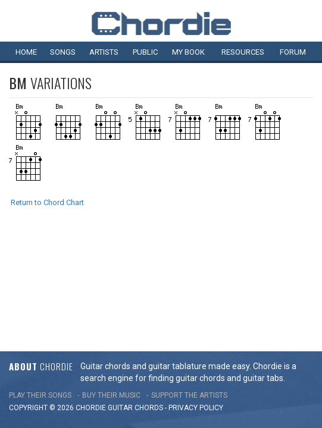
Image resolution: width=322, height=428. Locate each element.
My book (188, 52)
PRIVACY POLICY (195, 299)
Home (26, 52)
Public (145, 52)
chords (149, 299)
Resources (242, 52)
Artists (103, 52)
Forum (293, 52)
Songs (63, 52)
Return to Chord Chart (47, 202)
